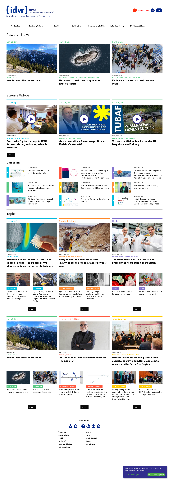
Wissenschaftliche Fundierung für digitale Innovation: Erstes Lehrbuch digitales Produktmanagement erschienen (95, 174)
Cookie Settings (90, 444)
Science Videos (137, 26)
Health (56, 26)
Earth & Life (76, 26)
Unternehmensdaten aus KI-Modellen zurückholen (40, 171)
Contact (88, 441)
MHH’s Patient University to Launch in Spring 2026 (150, 292)
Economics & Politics (96, 26)
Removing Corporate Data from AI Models (95, 200)
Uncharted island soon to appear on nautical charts (80, 82)
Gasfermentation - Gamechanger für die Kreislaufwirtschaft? (82, 142)
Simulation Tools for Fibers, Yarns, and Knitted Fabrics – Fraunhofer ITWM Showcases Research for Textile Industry (30, 263)
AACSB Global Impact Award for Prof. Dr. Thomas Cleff (81, 359)
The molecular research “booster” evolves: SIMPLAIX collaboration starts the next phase (17, 295)
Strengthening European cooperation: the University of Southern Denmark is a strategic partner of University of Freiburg (123, 394)
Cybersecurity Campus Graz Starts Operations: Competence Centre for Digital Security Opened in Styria (44, 296)
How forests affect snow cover (24, 80)
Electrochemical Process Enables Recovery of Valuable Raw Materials (42, 188)
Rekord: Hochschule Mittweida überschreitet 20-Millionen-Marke (95, 186)
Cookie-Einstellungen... (132, 475)
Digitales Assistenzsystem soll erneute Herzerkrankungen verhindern (40, 201)
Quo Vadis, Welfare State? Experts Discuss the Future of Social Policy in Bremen (70, 294)
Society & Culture (36, 26)
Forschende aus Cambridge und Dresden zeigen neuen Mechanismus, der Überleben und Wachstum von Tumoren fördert (148, 174)
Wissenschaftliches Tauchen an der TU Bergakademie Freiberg (134, 142)
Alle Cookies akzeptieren (156, 475)
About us (88, 432)
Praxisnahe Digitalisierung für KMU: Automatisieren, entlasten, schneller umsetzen (28, 144)
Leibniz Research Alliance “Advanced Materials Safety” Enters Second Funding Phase (146, 201)
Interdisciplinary (117, 26)
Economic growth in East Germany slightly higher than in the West (69, 392)
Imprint (88, 435)
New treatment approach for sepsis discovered (123, 292)
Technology (16, 26)
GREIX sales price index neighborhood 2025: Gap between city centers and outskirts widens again (96, 393)
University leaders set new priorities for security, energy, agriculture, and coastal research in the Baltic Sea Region (135, 361)
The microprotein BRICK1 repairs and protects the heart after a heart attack (134, 261)
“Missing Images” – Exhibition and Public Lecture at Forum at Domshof (95, 295)
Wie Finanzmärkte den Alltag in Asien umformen (147, 186)
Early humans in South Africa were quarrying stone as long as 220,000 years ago (79, 263)
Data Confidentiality (91, 438)
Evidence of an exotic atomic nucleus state (133, 82)
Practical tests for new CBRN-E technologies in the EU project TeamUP (150, 392)
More (11, 155)
